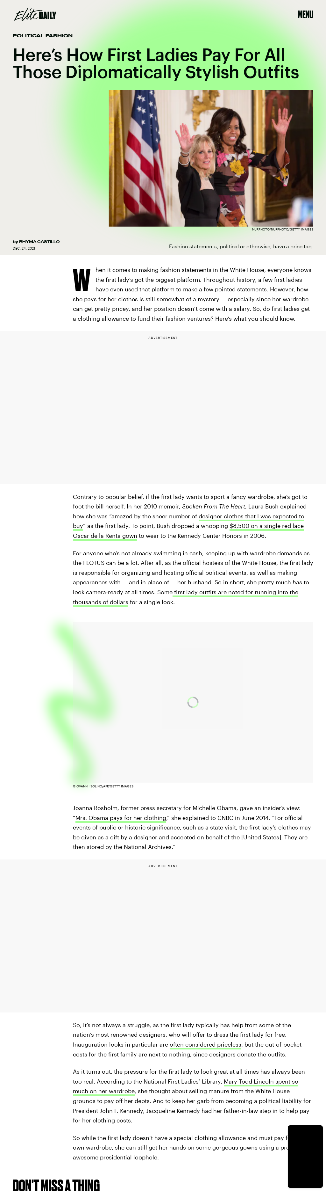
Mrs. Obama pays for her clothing (120, 817)
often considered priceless (205, 1044)
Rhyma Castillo (39, 242)
